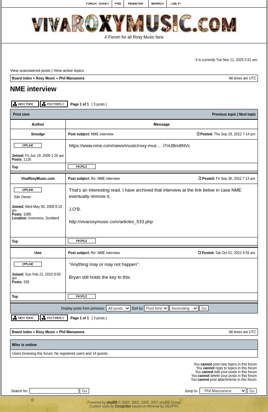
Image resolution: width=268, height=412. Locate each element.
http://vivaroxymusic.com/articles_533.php (111, 221)
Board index (22, 78)
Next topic (247, 114)
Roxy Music (45, 78)
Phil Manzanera (72, 78)
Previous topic (224, 114)
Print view (21, 114)
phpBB (112, 402)
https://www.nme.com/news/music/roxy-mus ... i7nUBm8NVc (129, 145)
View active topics (69, 70)
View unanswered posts (30, 70)
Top (15, 167)
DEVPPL (172, 406)
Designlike (123, 406)
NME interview (33, 89)
